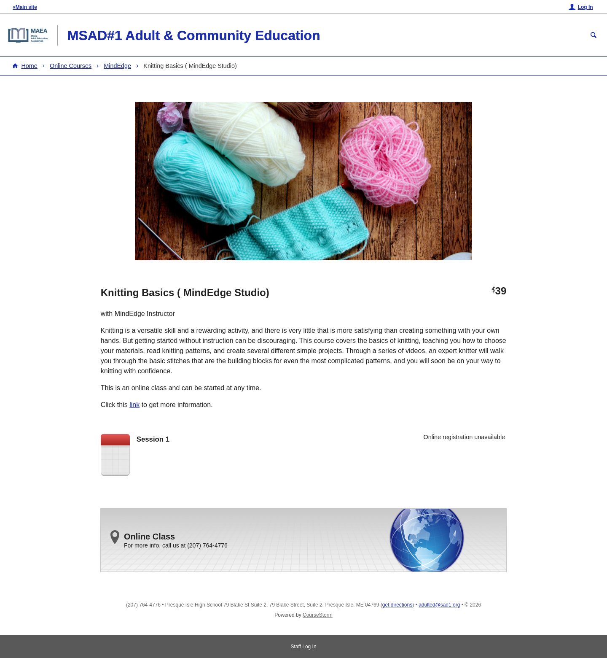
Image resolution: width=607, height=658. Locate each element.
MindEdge (117, 65)
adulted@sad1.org (439, 605)
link (134, 404)
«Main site (25, 7)
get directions (397, 605)
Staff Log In (303, 647)
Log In (585, 7)
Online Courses (70, 65)
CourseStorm (318, 615)
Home (29, 65)
